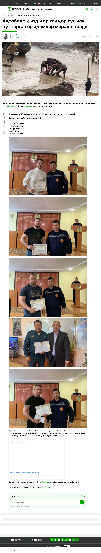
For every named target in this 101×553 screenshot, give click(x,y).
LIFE (11, 3)
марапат (40, 487)
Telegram (45, 482)
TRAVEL (52, 3)
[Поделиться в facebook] (4, 122)
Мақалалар (49, 9)
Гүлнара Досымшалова (18, 35)
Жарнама (96, 3)
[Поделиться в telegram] (4, 118)
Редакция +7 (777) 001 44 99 (80, 3)
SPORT (18, 3)
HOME (34, 3)
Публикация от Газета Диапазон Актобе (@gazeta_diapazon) (36, 476)
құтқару (49, 487)
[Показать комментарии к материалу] (4, 133)
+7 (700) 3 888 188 (38, 540)
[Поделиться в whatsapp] (4, 114)
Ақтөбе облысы (15, 487)
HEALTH (26, 3)
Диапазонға (30, 106)
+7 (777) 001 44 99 (15, 540)
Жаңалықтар (37, 9)
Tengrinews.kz (9, 106)
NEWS (4, 3)
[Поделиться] (97, 37)
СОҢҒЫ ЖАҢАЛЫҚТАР (9, 550)
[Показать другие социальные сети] (4, 126)
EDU (59, 3)
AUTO (44, 3)
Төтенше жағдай (28, 487)
